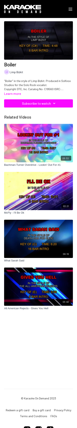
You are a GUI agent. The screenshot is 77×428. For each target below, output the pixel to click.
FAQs (54, 416)
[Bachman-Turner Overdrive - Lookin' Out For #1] (38, 165)
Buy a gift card (42, 410)
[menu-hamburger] (70, 9)
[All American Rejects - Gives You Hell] (38, 308)
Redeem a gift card (17, 410)
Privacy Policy (62, 410)
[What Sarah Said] (38, 261)
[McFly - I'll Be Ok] (38, 213)
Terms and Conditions (33, 416)
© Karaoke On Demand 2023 (38, 398)
